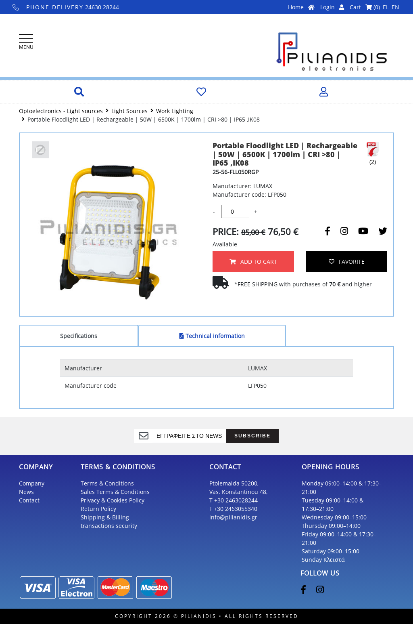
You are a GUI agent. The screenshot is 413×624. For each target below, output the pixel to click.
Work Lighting (174, 111)
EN (395, 7)
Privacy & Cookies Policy (112, 500)
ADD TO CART (253, 261)
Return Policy (98, 509)
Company (31, 483)
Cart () (365, 7)
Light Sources (129, 111)
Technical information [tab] (212, 336)
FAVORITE (347, 261)
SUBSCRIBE (252, 436)
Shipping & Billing (105, 517)
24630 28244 (66, 7)
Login (332, 7)
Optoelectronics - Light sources (61, 111)
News (26, 492)
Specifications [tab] (78, 336)
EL (386, 7)
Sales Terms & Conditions (115, 492)
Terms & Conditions (107, 483)
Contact (29, 500)
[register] (189, 436)
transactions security (109, 525)
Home (301, 7)
